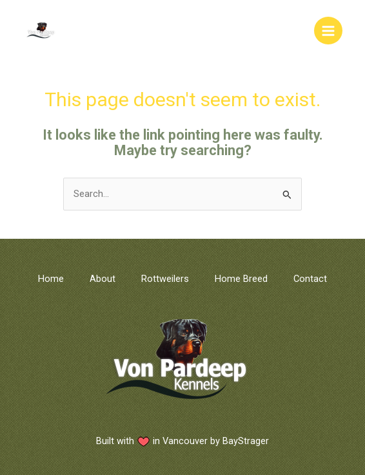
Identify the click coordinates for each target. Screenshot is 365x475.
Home (51, 278)
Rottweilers (165, 278)
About (102, 278)
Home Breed (241, 278)
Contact (310, 278)
